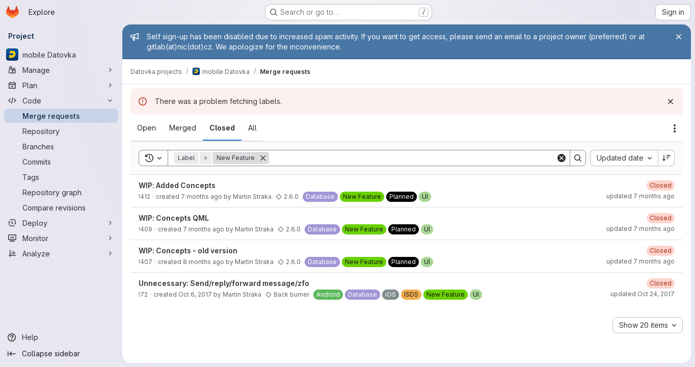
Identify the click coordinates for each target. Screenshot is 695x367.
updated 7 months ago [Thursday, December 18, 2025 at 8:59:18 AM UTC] (640, 196)
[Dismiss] (670, 101)
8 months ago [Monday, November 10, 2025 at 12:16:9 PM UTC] (203, 262)
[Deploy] (61, 223)
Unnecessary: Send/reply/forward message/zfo (224, 283)
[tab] (146, 128)
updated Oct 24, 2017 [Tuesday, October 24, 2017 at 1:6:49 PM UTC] (642, 294)
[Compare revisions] (61, 207)
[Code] (61, 100)
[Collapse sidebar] (61, 354)
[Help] (61, 337)
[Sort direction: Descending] (666, 158)
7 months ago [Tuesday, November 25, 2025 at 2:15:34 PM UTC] (203, 229)
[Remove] (263, 158)
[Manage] (61, 70)
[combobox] (624, 158)
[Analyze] (61, 253)
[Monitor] (61, 238)
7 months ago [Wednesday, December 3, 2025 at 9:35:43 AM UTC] (201, 196)
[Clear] (561, 158)
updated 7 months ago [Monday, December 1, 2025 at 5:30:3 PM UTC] (640, 261)
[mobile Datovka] (61, 54)
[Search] (412, 158)
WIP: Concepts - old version (188, 250)
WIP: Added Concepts (177, 185)
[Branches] (61, 146)
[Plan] (61, 85)
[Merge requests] (61, 116)
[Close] (679, 37)
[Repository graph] (61, 192)
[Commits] (61, 161)
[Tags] (61, 177)
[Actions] (674, 128)
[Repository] (61, 131)
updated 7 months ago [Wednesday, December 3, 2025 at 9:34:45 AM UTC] (640, 228)
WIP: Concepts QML (174, 218)
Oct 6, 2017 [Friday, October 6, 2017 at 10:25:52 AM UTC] (195, 294)
